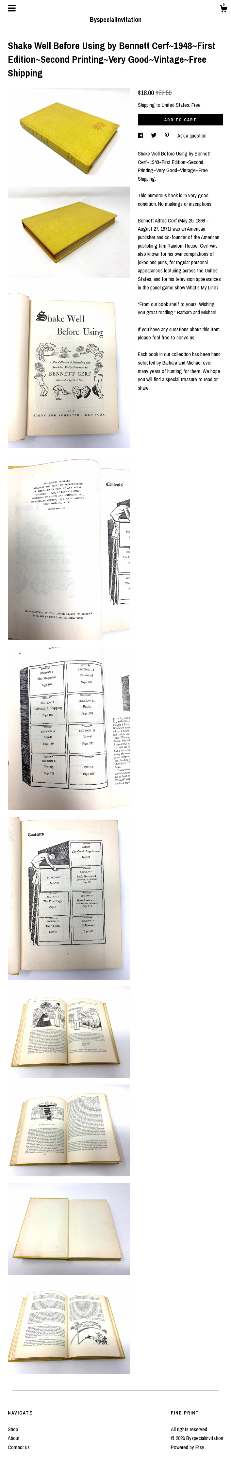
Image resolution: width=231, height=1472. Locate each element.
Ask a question (191, 135)
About (14, 1438)
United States (175, 104)
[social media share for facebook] (141, 135)
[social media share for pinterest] (167, 135)
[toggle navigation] (12, 8)
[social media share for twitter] (154, 135)
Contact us (19, 1447)
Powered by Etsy (187, 1447)
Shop (13, 1429)
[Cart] (223, 10)
